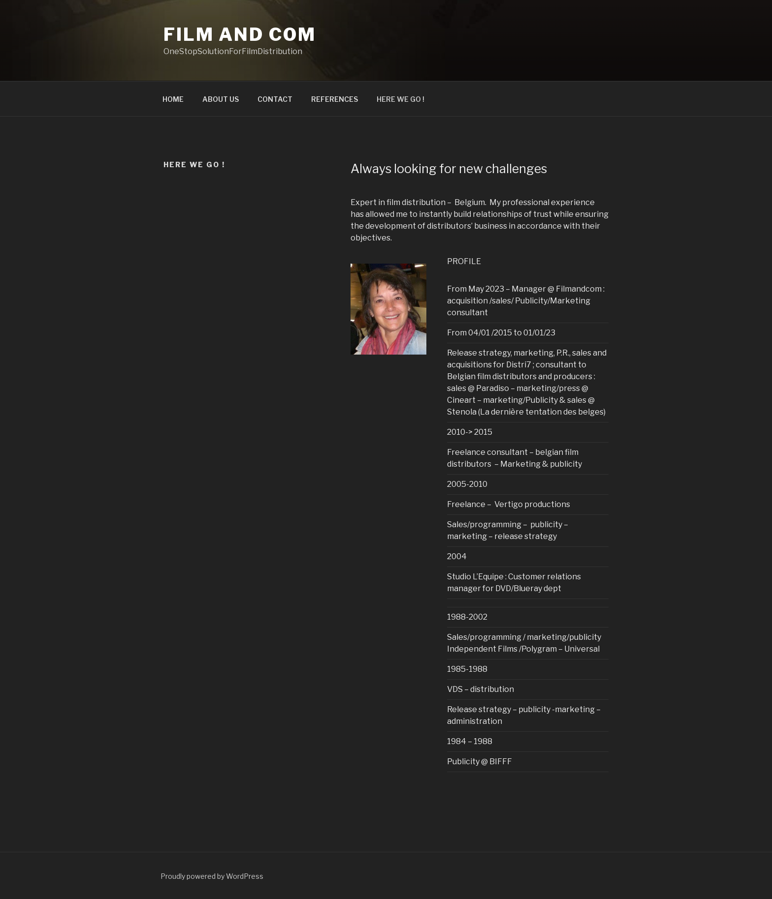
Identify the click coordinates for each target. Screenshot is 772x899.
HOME (173, 99)
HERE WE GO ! (400, 99)
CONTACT (274, 99)
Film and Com (239, 34)
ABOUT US (220, 99)
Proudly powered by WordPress (212, 876)
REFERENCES (334, 99)
